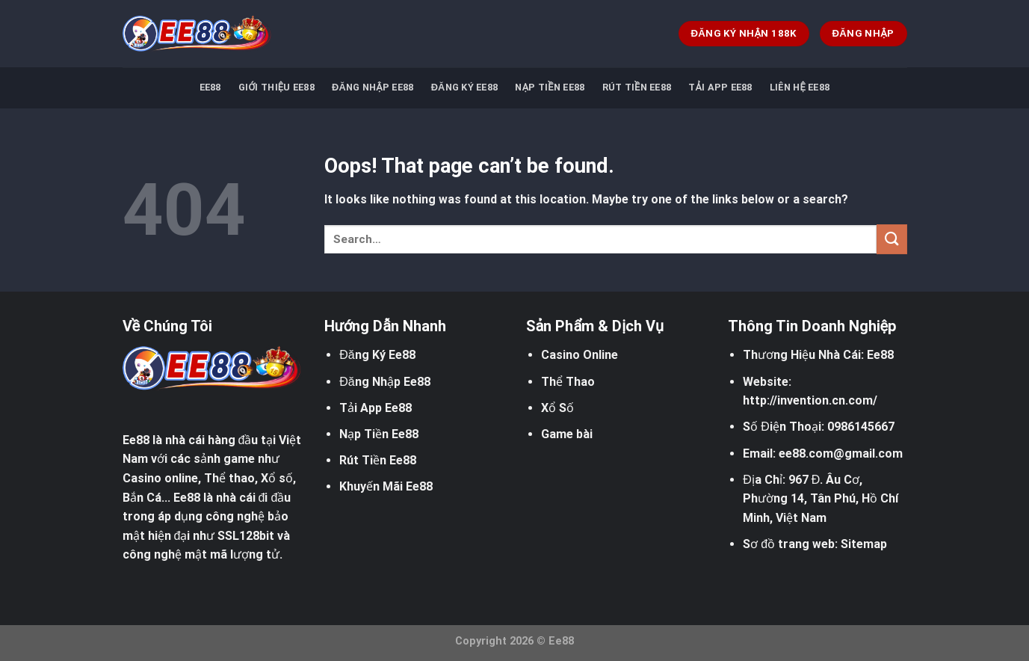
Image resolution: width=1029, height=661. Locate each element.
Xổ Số (557, 408)
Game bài (567, 434)
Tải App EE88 (720, 87)
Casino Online (579, 355)
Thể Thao (568, 382)
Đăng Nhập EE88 (372, 87)
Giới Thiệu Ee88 (276, 87)
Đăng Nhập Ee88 (384, 382)
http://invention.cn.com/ (810, 400)
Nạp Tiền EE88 (549, 87)
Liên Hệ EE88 (799, 87)
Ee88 (136, 440)
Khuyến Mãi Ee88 (386, 486)
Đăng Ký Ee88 (464, 87)
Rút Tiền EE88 (637, 87)
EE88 (210, 87)
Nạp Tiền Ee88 (378, 434)
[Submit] (891, 238)
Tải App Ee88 (375, 408)
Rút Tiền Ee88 (377, 460)
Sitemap (864, 544)
